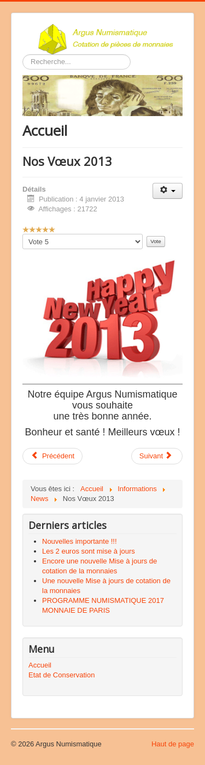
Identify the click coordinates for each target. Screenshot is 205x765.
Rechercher (22, 54)
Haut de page (172, 744)
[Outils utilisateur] (168, 191)
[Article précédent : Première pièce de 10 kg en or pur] (52, 456)
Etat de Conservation (61, 675)
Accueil (39, 665)
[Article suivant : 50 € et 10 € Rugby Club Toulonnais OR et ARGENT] (157, 456)
